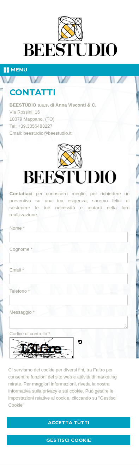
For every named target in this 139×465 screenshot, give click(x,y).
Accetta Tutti (68, 422)
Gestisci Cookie (68, 440)
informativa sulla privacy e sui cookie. (46, 391)
